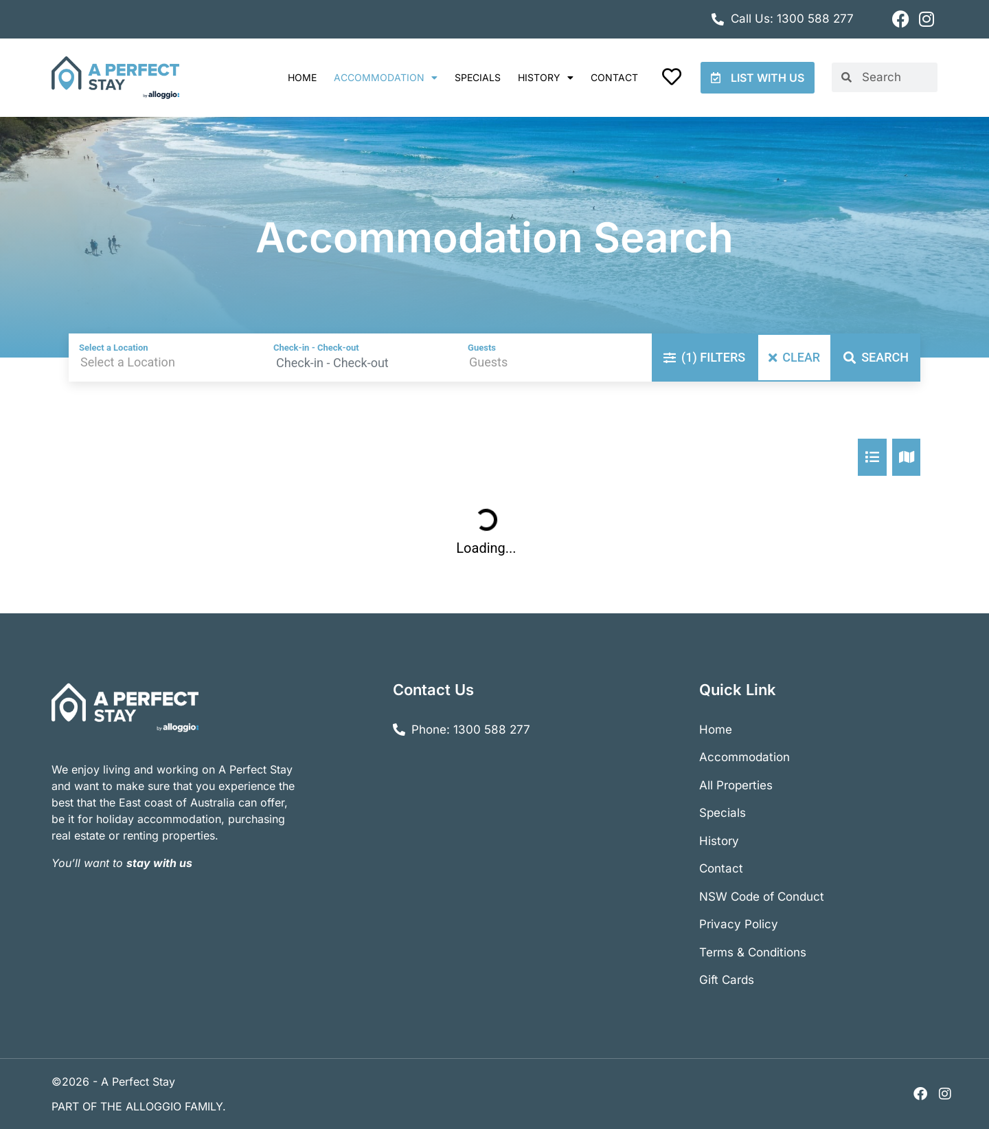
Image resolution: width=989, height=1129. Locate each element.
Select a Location (113, 347)
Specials (478, 77)
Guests (482, 347)
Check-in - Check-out (316, 347)
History (545, 77)
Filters (704, 357)
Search (876, 357)
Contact (614, 77)
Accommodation (385, 77)
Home (302, 77)
